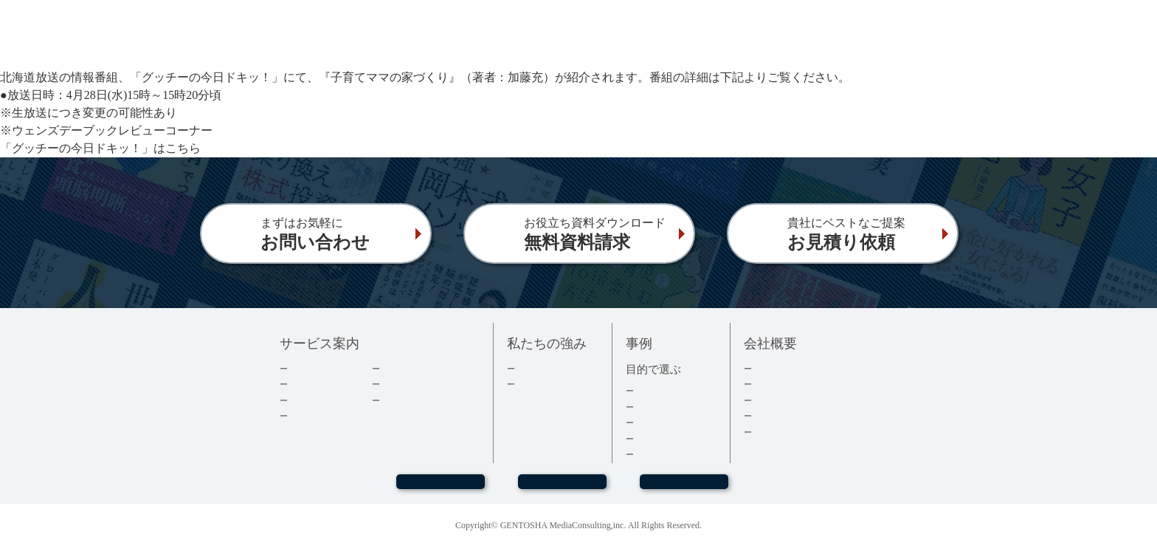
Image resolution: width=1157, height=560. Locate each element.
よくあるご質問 (414, 400)
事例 (644, 454)
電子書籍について (327, 415)
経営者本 (654, 406)
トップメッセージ (791, 368)
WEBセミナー (440, 488)
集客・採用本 (663, 390)
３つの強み (540, 383)
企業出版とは (317, 368)
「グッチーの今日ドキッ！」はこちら (100, 148)
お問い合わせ (562, 488)
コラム (395, 383)
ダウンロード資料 (419, 368)
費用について (317, 400)
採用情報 (772, 400)
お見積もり (684, 488)
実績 (525, 368)
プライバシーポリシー (801, 431)
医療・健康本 (663, 438)
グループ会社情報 (791, 415)
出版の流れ (312, 383)
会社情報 (772, 383)
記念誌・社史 (663, 422)
